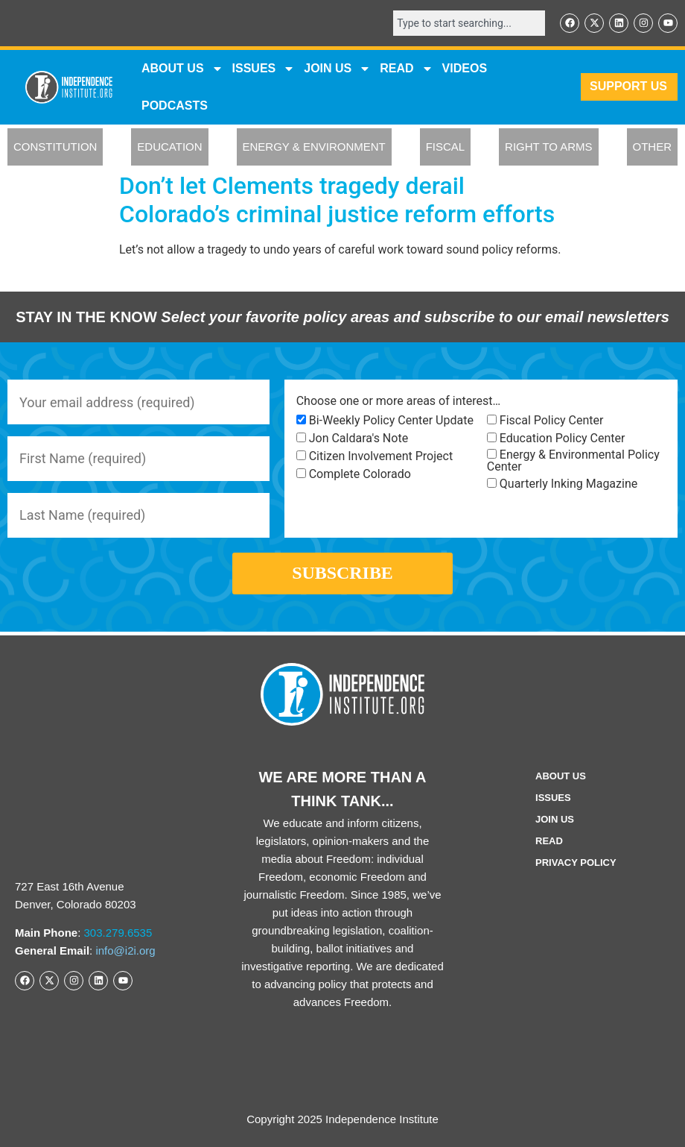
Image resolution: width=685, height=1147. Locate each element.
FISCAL (445, 147)
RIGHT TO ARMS (549, 147)
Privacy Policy (575, 862)
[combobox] (469, 23)
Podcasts (174, 105)
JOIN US (337, 68)
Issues (264, 68)
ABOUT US (182, 68)
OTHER (652, 147)
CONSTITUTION (55, 147)
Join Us (554, 819)
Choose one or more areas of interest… (398, 401)
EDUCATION (169, 147)
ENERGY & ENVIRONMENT (314, 147)
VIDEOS (464, 68)
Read (549, 840)
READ (406, 68)
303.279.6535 (118, 933)
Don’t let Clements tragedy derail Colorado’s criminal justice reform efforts (337, 200)
